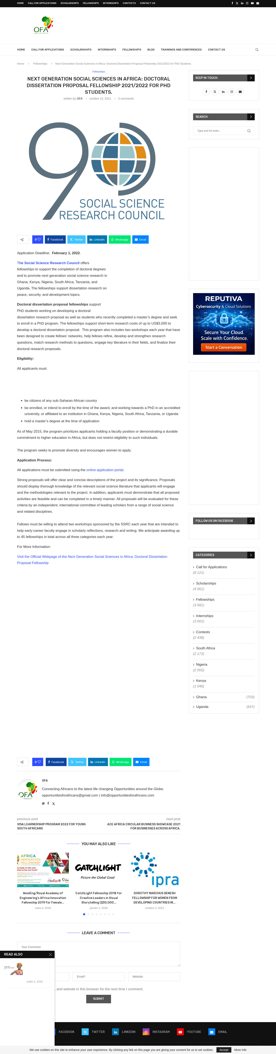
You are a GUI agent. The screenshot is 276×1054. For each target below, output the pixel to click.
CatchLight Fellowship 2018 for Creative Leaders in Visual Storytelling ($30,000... (98, 897)
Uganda (225, 706)
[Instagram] (247, 3)
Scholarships (70, 3)
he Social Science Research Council (50, 263)
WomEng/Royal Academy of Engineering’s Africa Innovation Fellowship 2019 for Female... (43, 897)
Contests (129, 3)
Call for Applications (42, 3)
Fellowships (91, 3)
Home (20, 3)
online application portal (104, 470)
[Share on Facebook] (55, 239)
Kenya (201, 680)
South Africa (205, 648)
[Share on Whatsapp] (120, 239)
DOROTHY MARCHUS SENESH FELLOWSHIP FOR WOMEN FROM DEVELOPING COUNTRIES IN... (154, 897)
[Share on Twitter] (76, 239)
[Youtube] (252, 3)
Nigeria (201, 664)
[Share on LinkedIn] (97, 239)
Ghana (225, 696)
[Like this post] (39, 239)
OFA (79, 98)
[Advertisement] (184, 24)
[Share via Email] (140, 239)
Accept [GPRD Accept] (224, 1050)
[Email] (257, 3)
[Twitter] (237, 3)
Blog (150, 49)
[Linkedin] (242, 3)
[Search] (257, 49)
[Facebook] (232, 3)
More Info (240, 1049)
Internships (111, 3)
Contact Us (147, 3)
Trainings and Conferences (181, 49)
